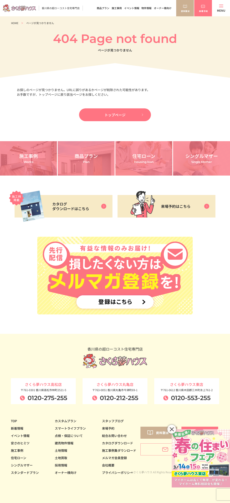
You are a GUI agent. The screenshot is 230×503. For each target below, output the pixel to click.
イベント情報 (131, 8)
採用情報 (61, 465)
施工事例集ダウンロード (119, 450)
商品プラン (103, 8)
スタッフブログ (113, 421)
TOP (14, 421)
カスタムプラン (65, 421)
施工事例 (117, 8)
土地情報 (61, 450)
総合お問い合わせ (114, 435)
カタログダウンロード (117, 443)
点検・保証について (69, 435)
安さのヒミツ (20, 443)
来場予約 (108, 428)
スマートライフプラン (70, 428)
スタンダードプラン (25, 472)
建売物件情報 (64, 443)
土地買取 (61, 457)
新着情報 (17, 428)
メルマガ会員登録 (114, 457)
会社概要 (108, 465)
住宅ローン (18, 457)
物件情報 (146, 8)
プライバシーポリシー (117, 472)
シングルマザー (22, 465)
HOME (14, 23)
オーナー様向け (163, 8)
